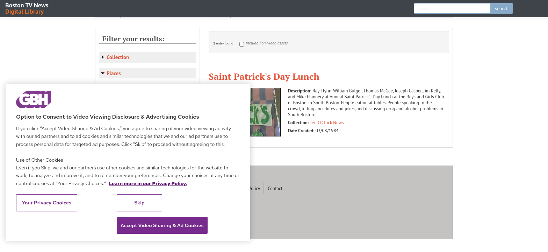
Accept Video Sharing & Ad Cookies (162, 225)
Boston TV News (27, 8)
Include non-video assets (267, 43)
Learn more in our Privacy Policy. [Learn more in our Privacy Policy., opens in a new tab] (148, 183)
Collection (118, 57)
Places (114, 73)
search (502, 8)
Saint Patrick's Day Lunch (264, 76)
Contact (275, 188)
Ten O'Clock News (327, 123)
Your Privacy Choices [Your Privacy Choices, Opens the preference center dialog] (47, 203)
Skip (139, 203)
